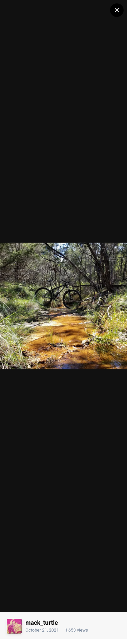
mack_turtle (41, 622)
